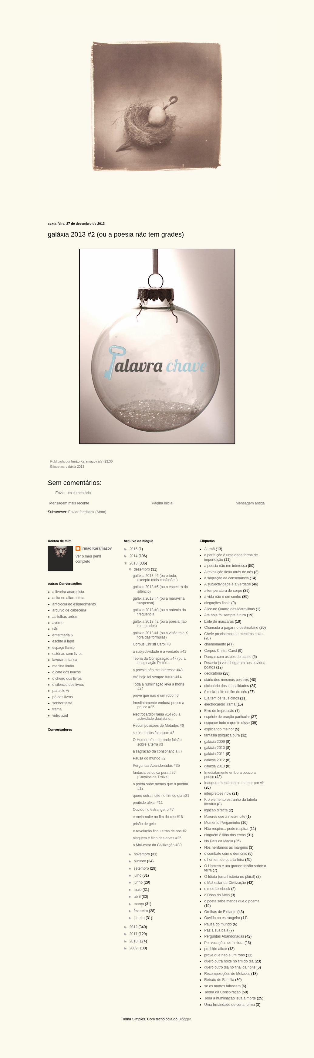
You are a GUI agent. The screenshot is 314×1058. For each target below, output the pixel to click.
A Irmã (209, 549)
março (139, 904)
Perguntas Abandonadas (224, 936)
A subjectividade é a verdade (227, 584)
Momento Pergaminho (222, 822)
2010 (133, 941)
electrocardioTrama (219, 704)
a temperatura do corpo (223, 590)
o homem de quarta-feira (224, 860)
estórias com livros (67, 654)
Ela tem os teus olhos (221, 698)
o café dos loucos (66, 672)
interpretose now (217, 793)
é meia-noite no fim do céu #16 (158, 817)
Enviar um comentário (73, 493)
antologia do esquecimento (74, 604)
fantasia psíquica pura (222, 735)
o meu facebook (217, 889)
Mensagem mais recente (69, 503)
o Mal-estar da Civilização (225, 883)
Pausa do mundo (218, 924)
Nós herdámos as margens (226, 847)
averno (58, 623)
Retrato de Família (219, 980)
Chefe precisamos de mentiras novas (234, 634)
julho (138, 875)
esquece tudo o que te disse (227, 723)
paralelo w (60, 691)
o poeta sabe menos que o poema (231, 901)
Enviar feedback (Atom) (87, 512)
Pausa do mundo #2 (149, 758)
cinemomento (215, 644)
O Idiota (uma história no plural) (229, 876)
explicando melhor (219, 729)
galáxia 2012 (214, 760)
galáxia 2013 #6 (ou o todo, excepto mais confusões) (155, 578)
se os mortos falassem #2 (153, 733)
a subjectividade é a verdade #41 (159, 651)
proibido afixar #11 (148, 802)
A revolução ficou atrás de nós (228, 572)
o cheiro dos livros (67, 678)
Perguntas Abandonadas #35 (156, 765)
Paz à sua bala (216, 930)
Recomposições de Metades (227, 974)
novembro (142, 854)
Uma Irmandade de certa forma (229, 1004)
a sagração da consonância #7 (157, 751)
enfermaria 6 (62, 635)
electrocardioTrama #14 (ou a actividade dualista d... (157, 716)
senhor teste (62, 703)
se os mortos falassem (222, 986)
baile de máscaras (219, 621)
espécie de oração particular (227, 717)
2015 (133, 549)
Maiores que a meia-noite (224, 816)
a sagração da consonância (226, 578)
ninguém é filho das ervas (225, 835)
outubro (140, 861)
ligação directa (216, 810)
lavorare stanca (64, 660)
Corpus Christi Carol (220, 651)
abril (138, 897)
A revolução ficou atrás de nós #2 (160, 831)
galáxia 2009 (214, 742)
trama (57, 709)
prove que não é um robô (224, 955)
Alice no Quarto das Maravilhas (229, 609)
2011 (133, 934)
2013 (133, 563)
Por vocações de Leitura (223, 943)
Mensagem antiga (250, 503)
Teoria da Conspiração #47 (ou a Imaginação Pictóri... (159, 660)
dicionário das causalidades (226, 686)
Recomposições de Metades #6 (158, 725)
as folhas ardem (65, 617)
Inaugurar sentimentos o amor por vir (234, 783)
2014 (133, 556)
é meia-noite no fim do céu (225, 692)
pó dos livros (62, 697)
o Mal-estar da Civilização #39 (157, 845)
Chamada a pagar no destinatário (231, 627)
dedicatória (213, 673)
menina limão (63, 666)
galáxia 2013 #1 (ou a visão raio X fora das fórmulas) (160, 635)
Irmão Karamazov (97, 548)
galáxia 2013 (75, 466)
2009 (133, 948)
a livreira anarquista (68, 592)
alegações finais (217, 603)
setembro (142, 868)
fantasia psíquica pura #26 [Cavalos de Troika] (154, 774)
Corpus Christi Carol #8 (152, 644)
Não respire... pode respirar (226, 829)
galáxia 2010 (214, 748)
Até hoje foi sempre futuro (225, 615)
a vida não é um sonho (222, 597)
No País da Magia (218, 841)
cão (55, 629)
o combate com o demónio (225, 853)
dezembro (142, 569)
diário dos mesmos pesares (226, 680)
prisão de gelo (144, 824)
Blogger (184, 1019)
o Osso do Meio (217, 895)
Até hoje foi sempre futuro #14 (157, 677)
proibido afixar (215, 949)
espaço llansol (64, 647)
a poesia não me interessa (225, 566)
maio (138, 890)
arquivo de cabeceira (69, 610)
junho (139, 882)
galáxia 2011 (214, 754)
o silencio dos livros (68, 684)
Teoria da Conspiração (222, 992)
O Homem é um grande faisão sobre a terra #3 (157, 742)
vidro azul (60, 715)
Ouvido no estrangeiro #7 (153, 809)
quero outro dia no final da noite (229, 967)
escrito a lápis (63, 641)
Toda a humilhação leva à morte (230, 998)
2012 (133, 927)
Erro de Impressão (219, 711)
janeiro (140, 918)
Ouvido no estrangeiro (222, 918)
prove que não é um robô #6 (156, 695)
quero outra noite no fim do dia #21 (161, 796)
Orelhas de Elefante (220, 912)
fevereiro (141, 911)
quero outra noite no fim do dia (229, 961)
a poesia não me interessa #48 (158, 670)
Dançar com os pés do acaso (227, 657)
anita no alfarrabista (68, 598)
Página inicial (162, 503)
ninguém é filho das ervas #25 (157, 838)
